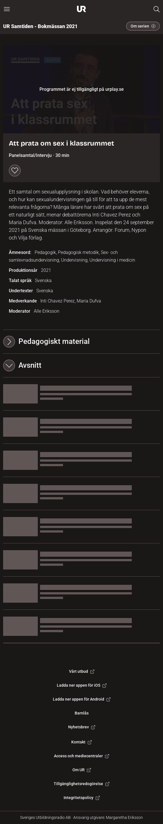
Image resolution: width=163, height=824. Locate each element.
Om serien (143, 26)
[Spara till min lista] (15, 170)
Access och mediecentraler (81, 756)
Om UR (81, 770)
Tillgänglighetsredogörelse (81, 783)
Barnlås (82, 713)
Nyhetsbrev (81, 727)
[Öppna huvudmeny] (6, 9)
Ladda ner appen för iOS (81, 685)
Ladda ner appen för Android (81, 699)
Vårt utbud (81, 671)
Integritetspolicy (82, 797)
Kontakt (81, 742)
